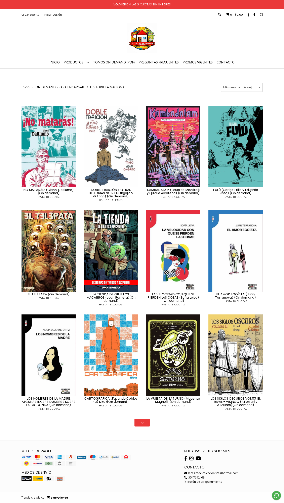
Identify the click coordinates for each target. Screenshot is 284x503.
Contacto (226, 62)
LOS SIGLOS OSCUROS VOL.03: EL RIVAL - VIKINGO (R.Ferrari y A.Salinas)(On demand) (235, 401)
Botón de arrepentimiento (203, 482)
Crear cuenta (30, 14)
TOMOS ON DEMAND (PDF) (114, 62)
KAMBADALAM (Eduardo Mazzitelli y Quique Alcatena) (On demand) (173, 191)
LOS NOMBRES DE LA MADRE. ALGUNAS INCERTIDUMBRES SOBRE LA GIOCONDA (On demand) (48, 401)
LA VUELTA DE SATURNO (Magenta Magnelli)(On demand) (173, 400)
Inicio (55, 62)
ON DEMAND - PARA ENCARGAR (60, 87)
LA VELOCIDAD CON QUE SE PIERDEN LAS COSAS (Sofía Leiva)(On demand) (173, 297)
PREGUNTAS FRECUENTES (159, 62)
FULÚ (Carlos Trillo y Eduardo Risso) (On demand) (235, 191)
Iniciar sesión (53, 14)
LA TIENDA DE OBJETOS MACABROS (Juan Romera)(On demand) (110, 297)
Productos (76, 62)
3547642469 (194, 477)
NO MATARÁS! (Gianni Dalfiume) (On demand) (48, 191)
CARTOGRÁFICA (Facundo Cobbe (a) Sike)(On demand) (110, 400)
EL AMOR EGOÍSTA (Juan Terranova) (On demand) (235, 296)
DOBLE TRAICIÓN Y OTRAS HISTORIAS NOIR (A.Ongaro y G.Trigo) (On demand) (111, 193)
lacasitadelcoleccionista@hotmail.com (211, 473)
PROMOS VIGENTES (198, 62)
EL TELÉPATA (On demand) (49, 294)
